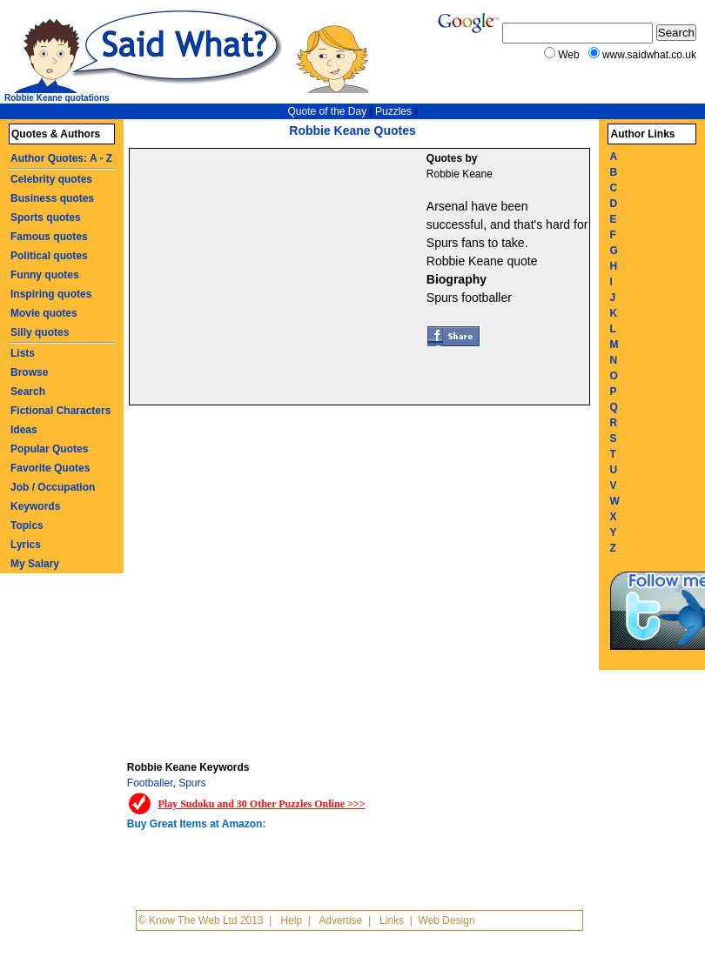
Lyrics (25, 545)
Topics (27, 525)
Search (27, 391)
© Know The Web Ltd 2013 (201, 920)
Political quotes (49, 256)
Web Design (447, 920)
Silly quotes (39, 332)
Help (291, 920)
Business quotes (52, 198)
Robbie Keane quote (482, 261)
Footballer (150, 783)
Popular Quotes (49, 449)
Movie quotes (43, 313)
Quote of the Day (326, 111)
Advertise (340, 920)
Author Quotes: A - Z (61, 158)
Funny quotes (44, 275)
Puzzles (393, 111)
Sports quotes (45, 217)
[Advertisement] (280, 279)
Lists (22, 353)
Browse (29, 372)
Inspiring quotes (50, 294)
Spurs (191, 783)
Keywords (35, 506)
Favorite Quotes (50, 468)
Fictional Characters (60, 411)
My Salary (34, 564)
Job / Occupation (52, 487)
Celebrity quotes (51, 179)
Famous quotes (49, 237)
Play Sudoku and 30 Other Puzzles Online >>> (261, 804)
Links (391, 920)
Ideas (23, 430)
